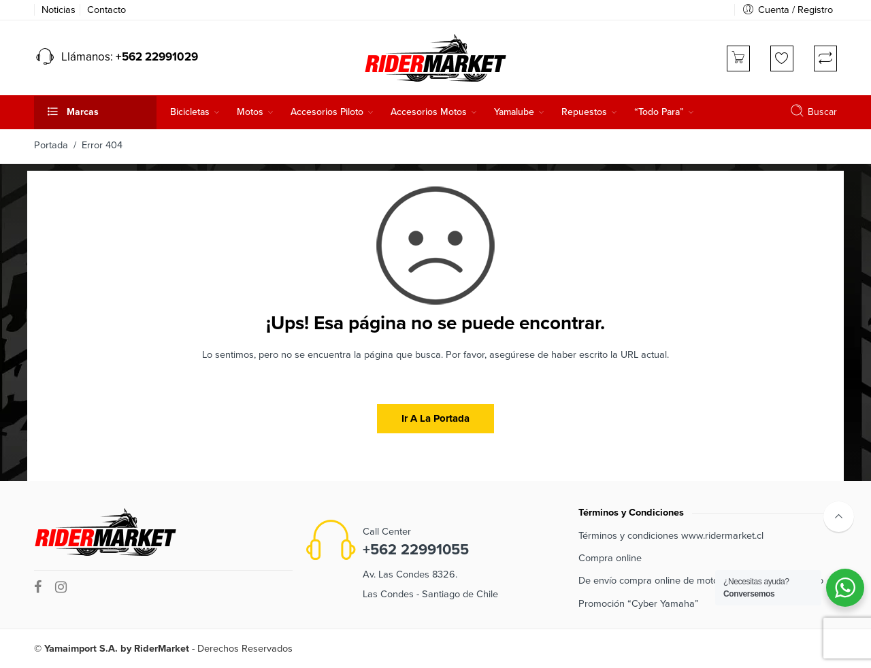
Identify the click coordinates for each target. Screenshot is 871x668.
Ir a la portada (435, 418)
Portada (51, 145)
